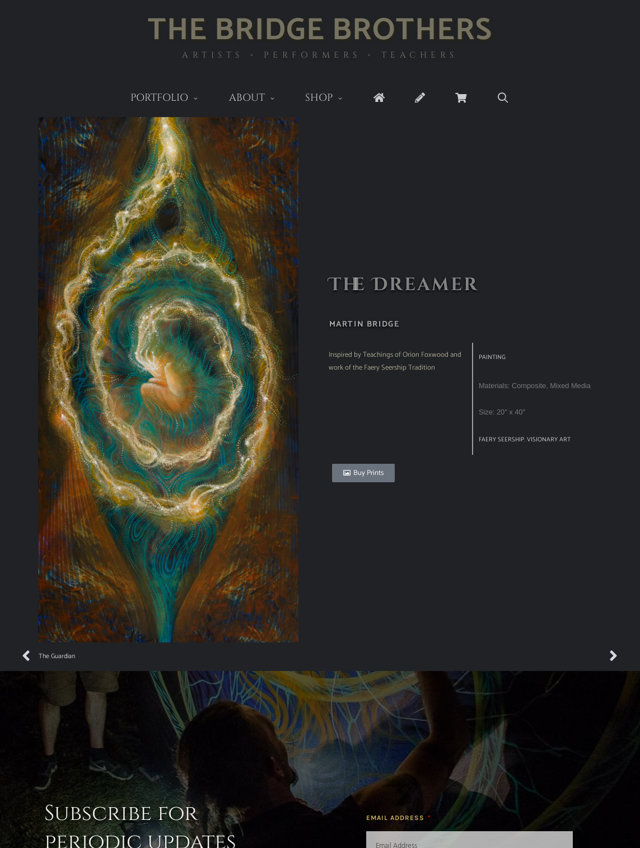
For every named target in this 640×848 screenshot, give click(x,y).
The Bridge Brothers (320, 30)
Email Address (396, 818)
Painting (492, 357)
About (260, 99)
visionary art (549, 440)
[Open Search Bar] (503, 98)
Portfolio (172, 99)
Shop (331, 99)
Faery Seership (501, 440)
